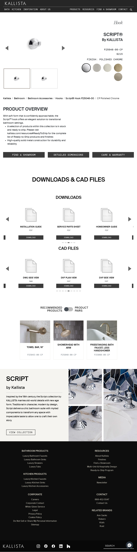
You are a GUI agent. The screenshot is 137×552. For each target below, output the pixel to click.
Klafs (101, 523)
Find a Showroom (106, 9)
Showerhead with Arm (69, 346)
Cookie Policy (35, 517)
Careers (35, 500)
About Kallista (102, 456)
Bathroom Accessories (40, 98)
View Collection (20, 432)
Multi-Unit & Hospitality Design (102, 467)
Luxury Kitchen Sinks (35, 483)
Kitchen (16, 9)
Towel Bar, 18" (35, 347)
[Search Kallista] (114, 546)
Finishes (102, 460)
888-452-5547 (102, 500)
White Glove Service (35, 507)
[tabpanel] (68, 338)
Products (75, 9)
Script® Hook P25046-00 (80, 98)
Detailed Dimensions (68, 154)
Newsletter (102, 483)
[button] (129, 545)
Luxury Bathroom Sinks (35, 460)
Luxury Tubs (35, 467)
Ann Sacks (102, 516)
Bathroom (19, 98)
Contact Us (101, 503)
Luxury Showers (35, 463)
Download (31, 237)
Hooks (59, 98)
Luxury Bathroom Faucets (35, 456)
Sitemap (35, 525)
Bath (6, 9)
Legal (35, 510)
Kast (102, 526)
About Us (45, 9)
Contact (123, 9)
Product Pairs (81, 309)
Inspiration (30, 9)
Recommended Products (51, 309)
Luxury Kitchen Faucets (35, 479)
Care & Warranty (113, 154)
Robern (102, 519)
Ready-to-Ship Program (102, 470)
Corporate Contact (35, 503)
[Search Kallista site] (131, 9)
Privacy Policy (35, 514)
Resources (88, 9)
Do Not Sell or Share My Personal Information (35, 521)
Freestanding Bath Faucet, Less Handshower (102, 348)
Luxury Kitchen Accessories (35, 486)
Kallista (7, 98)
